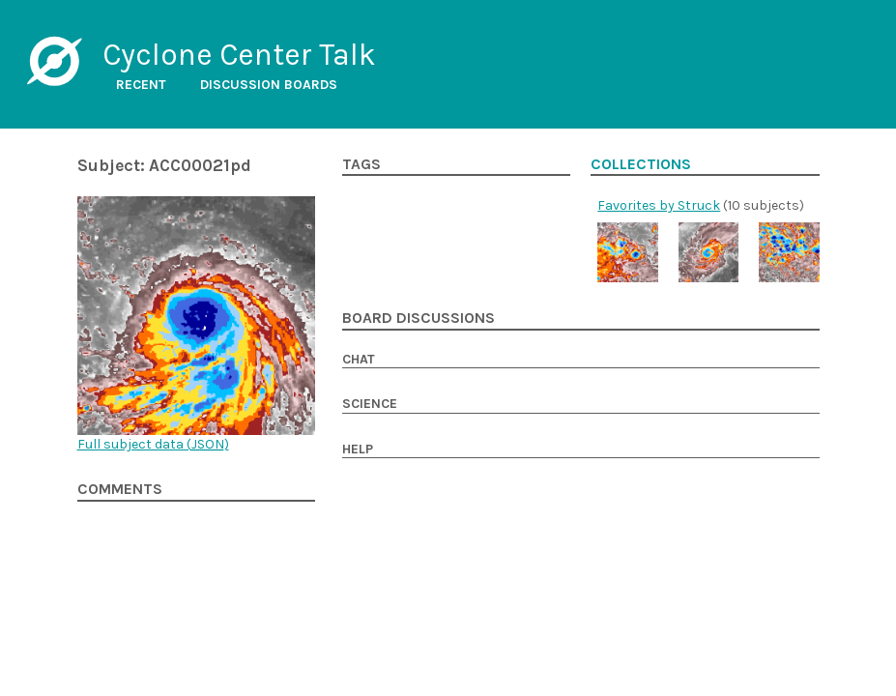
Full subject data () (153, 444)
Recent (141, 84)
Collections (641, 164)
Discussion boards (268, 84)
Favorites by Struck (658, 205)
